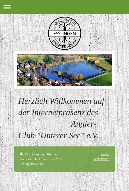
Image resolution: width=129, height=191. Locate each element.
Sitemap (52, 154)
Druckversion (32, 154)
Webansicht (101, 159)
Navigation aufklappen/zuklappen (64, 7)
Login (105, 154)
